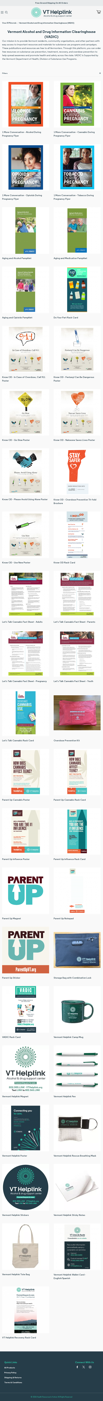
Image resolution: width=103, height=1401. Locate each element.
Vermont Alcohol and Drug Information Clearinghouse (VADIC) (46, 23)
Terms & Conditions (13, 1382)
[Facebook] (77, 1367)
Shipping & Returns (13, 1377)
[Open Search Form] (6, 12)
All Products (9, 1367)
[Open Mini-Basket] (99, 12)
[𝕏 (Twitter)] (83, 1367)
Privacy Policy (10, 1372)
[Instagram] (90, 1367)
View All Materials (9, 23)
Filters (51, 73)
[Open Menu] (2, 12)
